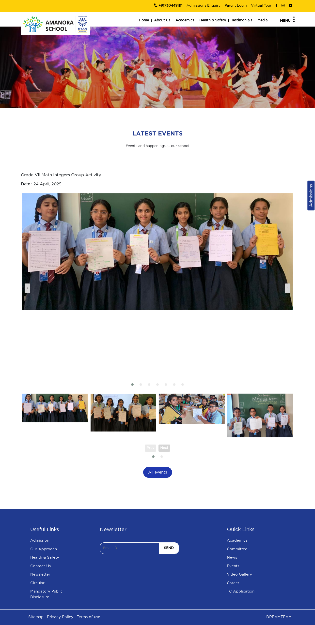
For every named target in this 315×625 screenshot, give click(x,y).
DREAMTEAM (279, 617)
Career (233, 583)
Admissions (311, 195)
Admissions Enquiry (203, 5)
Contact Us (40, 566)
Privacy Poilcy (60, 617)
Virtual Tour (261, 5)
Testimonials (241, 20)
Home (144, 20)
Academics (184, 20)
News (232, 557)
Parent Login (236, 5)
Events (233, 566)
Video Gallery (239, 574)
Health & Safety (212, 20)
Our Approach (43, 549)
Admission (39, 540)
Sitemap (36, 617)
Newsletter (40, 574)
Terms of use (88, 617)
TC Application (240, 591)
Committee (237, 549)
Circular (37, 583)
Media (262, 20)
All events (157, 472)
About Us (162, 20)
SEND (169, 548)
